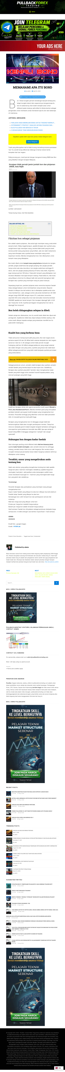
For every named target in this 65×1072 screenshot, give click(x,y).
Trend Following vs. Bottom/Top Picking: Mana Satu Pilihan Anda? (32, 813)
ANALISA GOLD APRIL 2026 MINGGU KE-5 (22, 819)
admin (16, 836)
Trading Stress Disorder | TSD (21, 905)
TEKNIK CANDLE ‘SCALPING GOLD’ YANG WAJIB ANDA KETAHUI (27, 855)
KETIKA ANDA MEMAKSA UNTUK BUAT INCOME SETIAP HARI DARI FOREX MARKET (34, 800)
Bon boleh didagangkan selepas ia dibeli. (21, 230)
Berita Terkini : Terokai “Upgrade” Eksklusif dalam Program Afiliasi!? (33, 899)
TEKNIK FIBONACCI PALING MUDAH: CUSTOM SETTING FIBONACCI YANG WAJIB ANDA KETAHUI (34, 840)
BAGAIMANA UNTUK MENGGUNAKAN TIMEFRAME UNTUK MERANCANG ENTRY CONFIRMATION (35, 848)
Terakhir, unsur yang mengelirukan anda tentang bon (25, 236)
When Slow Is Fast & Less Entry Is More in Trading (27, 936)
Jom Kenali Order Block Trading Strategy (22, 871)
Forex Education (17, 538)
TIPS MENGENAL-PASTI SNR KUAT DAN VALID (23, 863)
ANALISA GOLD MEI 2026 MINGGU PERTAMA (23, 806)
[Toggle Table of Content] (48, 226)
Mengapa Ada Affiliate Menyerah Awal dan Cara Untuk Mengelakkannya (28, 918)
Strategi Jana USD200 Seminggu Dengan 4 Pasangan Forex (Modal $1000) (33, 923)
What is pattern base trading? (21, 892)
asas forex (30, 538)
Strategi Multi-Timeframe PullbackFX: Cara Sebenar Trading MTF (32, 886)
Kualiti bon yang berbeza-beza (19, 232)
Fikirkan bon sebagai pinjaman (18, 228)
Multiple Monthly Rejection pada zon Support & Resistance (30, 794)
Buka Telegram (32, 144)
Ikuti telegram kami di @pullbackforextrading (32, 99)
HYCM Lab (17, 528)
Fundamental (37, 538)
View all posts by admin (52, 564)
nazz (16, 844)
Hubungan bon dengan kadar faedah (20, 234)
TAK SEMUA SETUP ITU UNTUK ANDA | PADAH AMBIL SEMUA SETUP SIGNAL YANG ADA (35, 912)
